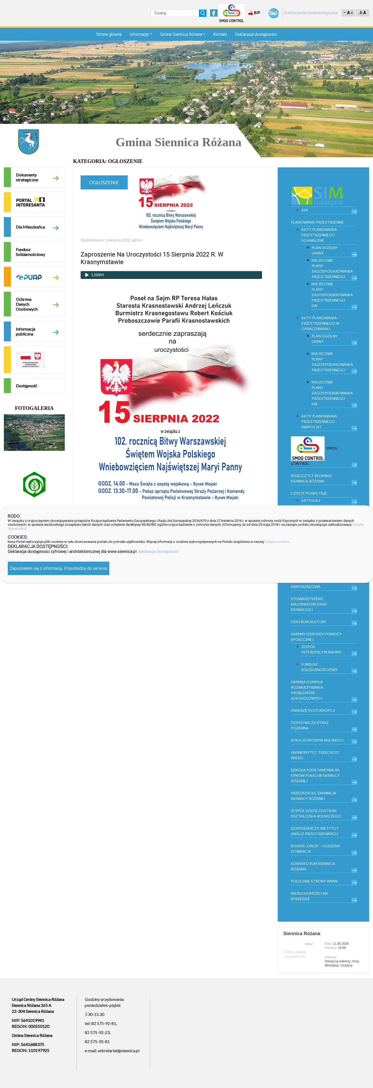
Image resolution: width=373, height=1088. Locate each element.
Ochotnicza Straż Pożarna (310, 725)
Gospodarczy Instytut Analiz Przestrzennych (315, 831)
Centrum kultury (308, 622)
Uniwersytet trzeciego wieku (315, 755)
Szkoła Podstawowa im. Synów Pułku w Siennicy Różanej (315, 775)
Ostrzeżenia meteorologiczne (311, 12)
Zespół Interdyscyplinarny (321, 649)
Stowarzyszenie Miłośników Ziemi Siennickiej (309, 604)
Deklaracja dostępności (256, 34)
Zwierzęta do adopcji (313, 710)
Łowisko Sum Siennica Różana (313, 866)
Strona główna (109, 34)
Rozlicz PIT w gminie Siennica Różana (311, 478)
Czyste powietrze (309, 493)
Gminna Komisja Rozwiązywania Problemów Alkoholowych (307, 690)
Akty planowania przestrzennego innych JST (319, 421)
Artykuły (311, 500)
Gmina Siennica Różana (181, 34)
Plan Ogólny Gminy (325, 250)
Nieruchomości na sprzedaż (309, 896)
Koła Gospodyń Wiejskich (317, 740)
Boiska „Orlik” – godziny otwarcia (315, 849)
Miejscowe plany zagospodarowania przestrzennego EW (332, 295)
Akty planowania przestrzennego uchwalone (319, 235)
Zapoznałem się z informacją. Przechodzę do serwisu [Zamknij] (58, 568)
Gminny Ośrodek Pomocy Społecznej (316, 637)
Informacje (139, 34)
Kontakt (220, 34)
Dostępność (26, 385)
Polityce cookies (276, 541)
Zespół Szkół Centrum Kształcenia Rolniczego (316, 813)
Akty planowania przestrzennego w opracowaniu (320, 323)
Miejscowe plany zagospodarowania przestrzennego (332, 268)
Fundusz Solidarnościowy (30, 252)
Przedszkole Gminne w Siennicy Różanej (313, 796)
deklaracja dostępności (158, 551)
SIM (304, 210)
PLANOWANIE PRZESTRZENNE (317, 222)
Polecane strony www (314, 881)
